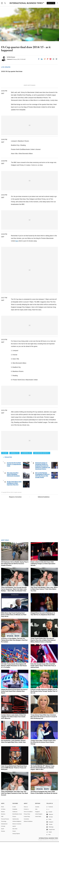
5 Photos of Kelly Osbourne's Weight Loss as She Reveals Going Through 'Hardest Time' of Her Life (44, 720)
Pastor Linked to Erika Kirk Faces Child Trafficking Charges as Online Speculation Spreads (43, 592)
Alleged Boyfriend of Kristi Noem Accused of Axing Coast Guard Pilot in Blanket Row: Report (14, 720)
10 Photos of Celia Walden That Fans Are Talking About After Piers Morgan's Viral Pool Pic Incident (14, 669)
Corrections (26, 848)
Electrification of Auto (17, 843)
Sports (2, 857)
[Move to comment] (56, 59)
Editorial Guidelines (43, 526)
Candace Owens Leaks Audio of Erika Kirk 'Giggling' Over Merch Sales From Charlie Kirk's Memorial (13, 746)
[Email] (53, 59)
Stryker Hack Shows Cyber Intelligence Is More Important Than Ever (14, 512)
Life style (3, 855)
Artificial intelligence (17, 850)
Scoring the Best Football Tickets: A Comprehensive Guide (14, 493)
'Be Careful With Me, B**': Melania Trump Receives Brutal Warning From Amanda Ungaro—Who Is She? (42, 797)
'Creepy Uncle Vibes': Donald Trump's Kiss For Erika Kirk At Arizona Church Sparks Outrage (43, 771)
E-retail (14, 836)
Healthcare (15, 840)
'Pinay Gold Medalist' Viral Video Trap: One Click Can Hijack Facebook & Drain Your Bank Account (14, 822)
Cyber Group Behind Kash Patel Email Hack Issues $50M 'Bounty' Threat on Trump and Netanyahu (14, 797)
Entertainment (4, 853)
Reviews (3, 860)
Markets (3, 840)
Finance (14, 845)
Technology (3, 850)
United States (38, 845)
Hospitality (15, 838)
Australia (37, 836)
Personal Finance (5, 848)
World (2, 836)
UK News (3, 838)
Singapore (37, 840)
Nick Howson (11, 57)
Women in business (17, 853)
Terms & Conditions (28, 840)
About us (26, 836)
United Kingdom (38, 843)
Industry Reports (16, 862)
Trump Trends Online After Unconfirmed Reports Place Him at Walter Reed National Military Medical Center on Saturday (43, 669)
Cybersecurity (16, 848)
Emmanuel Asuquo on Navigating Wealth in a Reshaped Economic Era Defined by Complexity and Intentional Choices (42, 495)
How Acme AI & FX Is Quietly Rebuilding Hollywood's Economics (13, 503)
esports (14, 855)
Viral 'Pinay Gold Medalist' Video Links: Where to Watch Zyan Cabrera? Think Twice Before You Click (44, 618)
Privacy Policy (27, 843)
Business (3, 843)
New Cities (15, 857)
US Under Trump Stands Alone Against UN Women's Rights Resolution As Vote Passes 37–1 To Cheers (14, 695)
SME (2, 845)
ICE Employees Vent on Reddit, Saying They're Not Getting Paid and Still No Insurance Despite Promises (14, 592)
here (16, 270)
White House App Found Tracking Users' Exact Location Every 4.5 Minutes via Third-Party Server (14, 644)
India (36, 838)
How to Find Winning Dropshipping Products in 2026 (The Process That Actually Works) (42, 504)
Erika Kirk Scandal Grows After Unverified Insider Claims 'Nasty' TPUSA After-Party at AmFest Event (43, 695)
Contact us (26, 838)
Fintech (14, 860)
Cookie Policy (27, 845)
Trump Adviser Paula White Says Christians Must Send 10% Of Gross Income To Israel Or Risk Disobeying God (44, 746)
